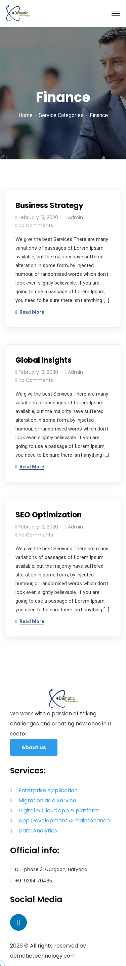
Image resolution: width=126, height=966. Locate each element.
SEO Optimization (48, 515)
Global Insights (43, 360)
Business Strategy (49, 205)
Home (25, 115)
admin (75, 217)
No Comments (35, 225)
